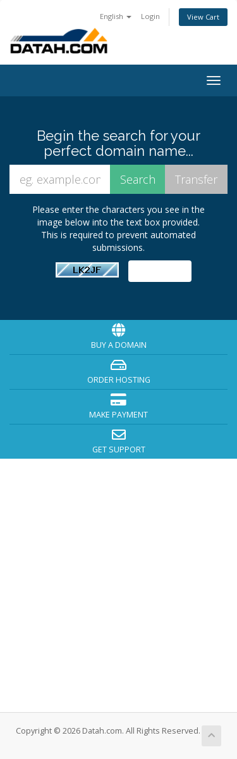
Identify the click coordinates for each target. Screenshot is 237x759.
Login (150, 16)
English (115, 16)
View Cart (203, 17)
